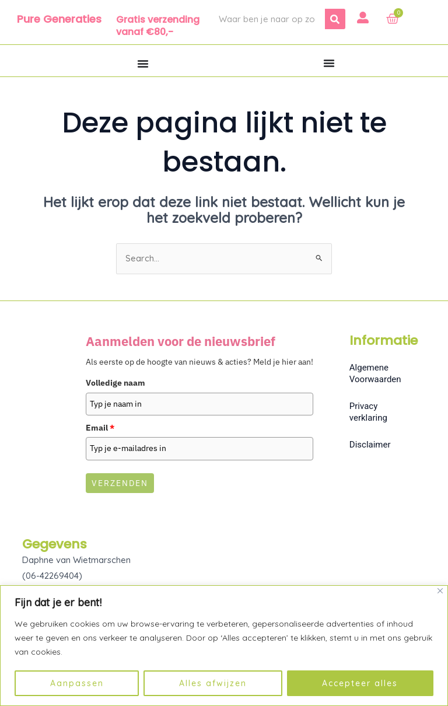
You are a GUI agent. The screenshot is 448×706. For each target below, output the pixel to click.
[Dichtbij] (440, 590)
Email (100, 428)
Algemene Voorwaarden (375, 374)
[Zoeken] (335, 19)
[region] (224, 645)
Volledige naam (115, 383)
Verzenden (120, 483)
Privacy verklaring (368, 412)
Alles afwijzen (213, 683)
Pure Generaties (59, 19)
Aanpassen (77, 683)
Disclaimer (370, 445)
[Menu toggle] (143, 63)
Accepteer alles (360, 683)
